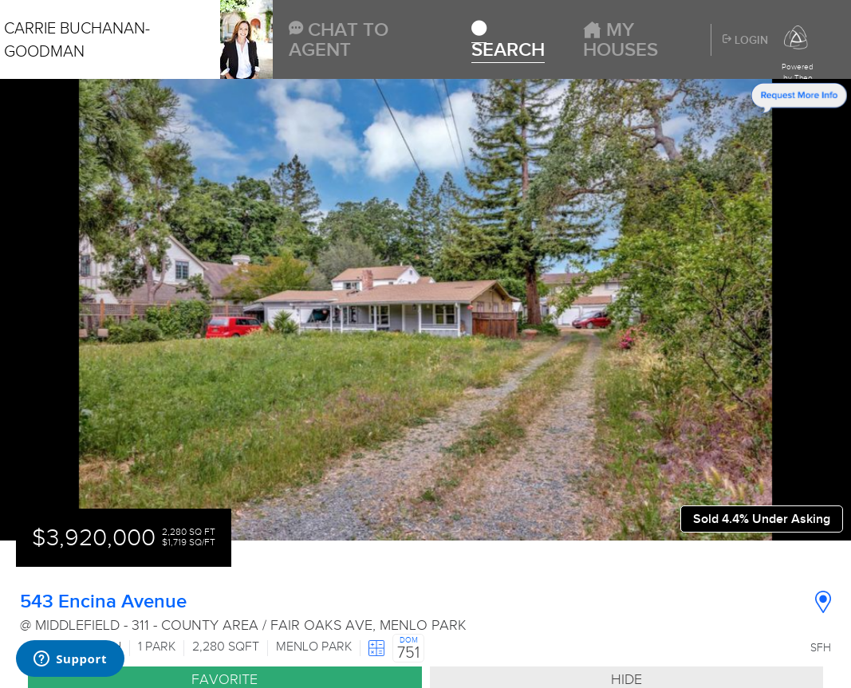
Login (745, 40)
